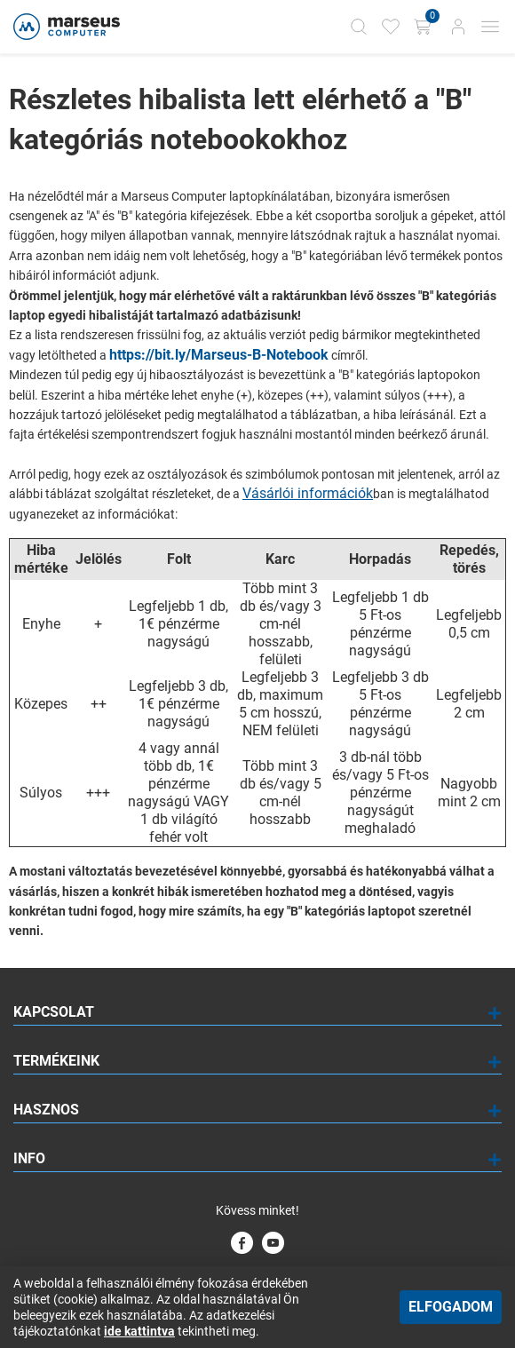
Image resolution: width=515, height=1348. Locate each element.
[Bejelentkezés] (458, 26)
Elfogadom (450, 1306)
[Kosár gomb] (424, 26)
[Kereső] (359, 26)
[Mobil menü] (490, 26)
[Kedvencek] (391, 26)
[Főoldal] (64, 26)
